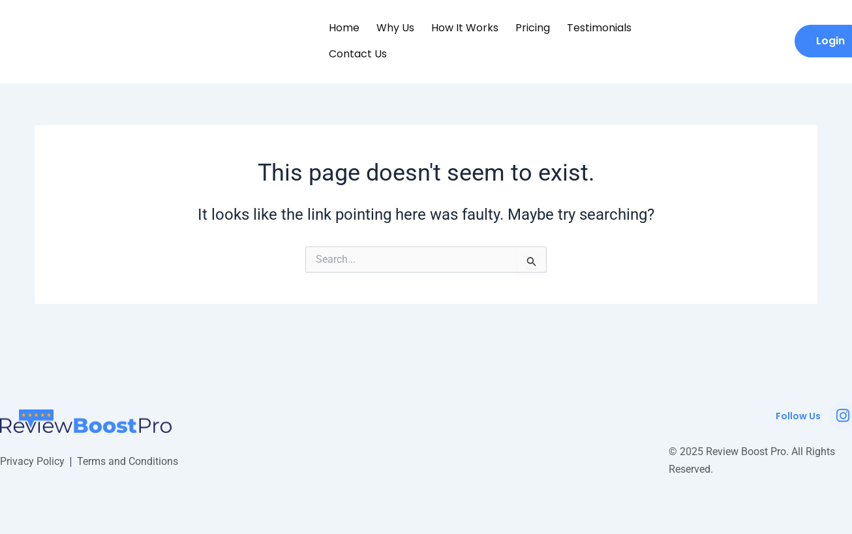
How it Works (464, 27)
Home (344, 27)
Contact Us (358, 53)
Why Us (395, 27)
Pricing (532, 27)
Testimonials (599, 27)
